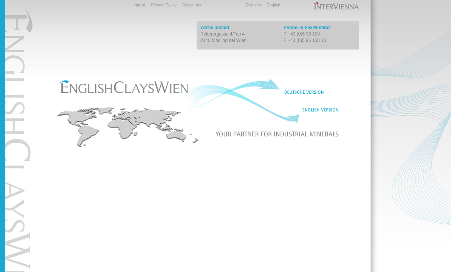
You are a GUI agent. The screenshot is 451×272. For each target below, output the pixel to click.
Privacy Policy (164, 5)
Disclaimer (191, 5)
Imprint (138, 5)
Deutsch (253, 5)
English (273, 5)
